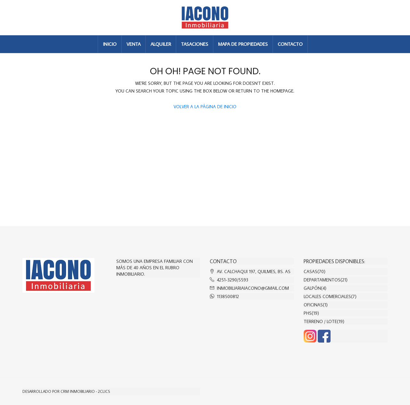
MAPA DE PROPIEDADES (243, 44)
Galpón (312, 288)
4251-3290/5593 (232, 280)
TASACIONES (194, 44)
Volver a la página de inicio (205, 106)
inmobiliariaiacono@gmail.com (253, 288)
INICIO (110, 44)
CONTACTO (290, 44)
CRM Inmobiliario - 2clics (85, 391)
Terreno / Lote (320, 321)
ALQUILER (161, 44)
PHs (308, 313)
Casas (310, 271)
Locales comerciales (327, 296)
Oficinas (313, 305)
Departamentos (322, 280)
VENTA (134, 44)
